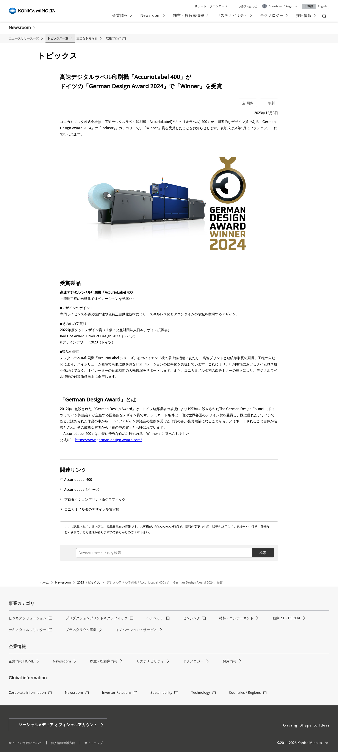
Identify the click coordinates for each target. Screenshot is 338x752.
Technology (200, 692)
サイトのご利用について (25, 743)
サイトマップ (93, 743)
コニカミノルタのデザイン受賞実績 (91, 509)
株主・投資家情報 (103, 661)
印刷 (271, 103)
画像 (250, 103)
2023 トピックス (88, 582)
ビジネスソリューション (28, 618)
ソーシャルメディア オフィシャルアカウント (58, 724)
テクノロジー (193, 661)
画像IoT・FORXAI (286, 618)
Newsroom (20, 27)
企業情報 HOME (21, 661)
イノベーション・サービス (136, 629)
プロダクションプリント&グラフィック (94, 499)
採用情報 (229, 661)
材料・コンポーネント (236, 618)
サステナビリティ (150, 661)
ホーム (44, 582)
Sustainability (161, 692)
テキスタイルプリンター (28, 629)
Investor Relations (116, 692)
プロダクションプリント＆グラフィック (97, 618)
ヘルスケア (155, 618)
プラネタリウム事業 (81, 629)
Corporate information (27, 692)
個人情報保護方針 (63, 743)
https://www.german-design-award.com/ (108, 439)
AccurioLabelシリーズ (81, 489)
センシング (191, 618)
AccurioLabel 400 (78, 479)
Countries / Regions (245, 692)
